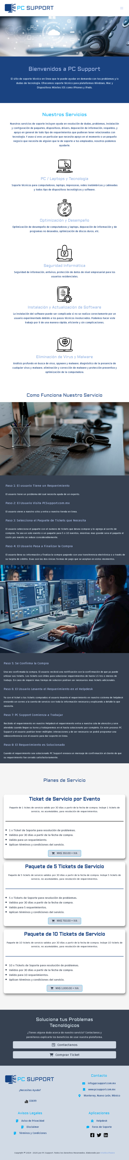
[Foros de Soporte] (99, 1127)
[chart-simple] (26, 1101)
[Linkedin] (106, 1135)
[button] (64, 853)
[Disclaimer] (30, 1127)
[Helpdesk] (99, 1121)
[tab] (65, 489)
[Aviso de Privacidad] (30, 1121)
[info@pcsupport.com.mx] (99, 1083)
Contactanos (65, 1044)
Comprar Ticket (65, 1054)
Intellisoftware (107, 1153)
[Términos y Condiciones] (30, 1133)
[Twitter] (99, 1135)
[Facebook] (92, 1135)
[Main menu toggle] (121, 8)
